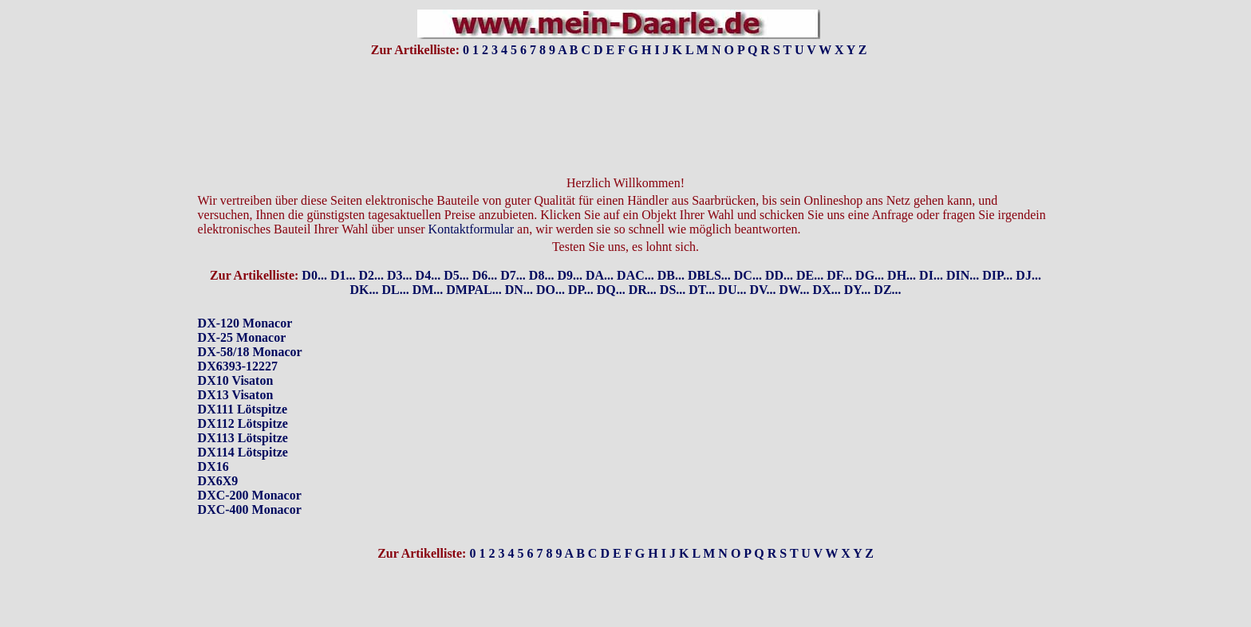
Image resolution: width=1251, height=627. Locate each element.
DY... (857, 262)
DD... (779, 248)
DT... (702, 262)
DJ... (1028, 248)
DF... (839, 248)
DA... (600, 248)
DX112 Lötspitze (243, 396)
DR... (643, 262)
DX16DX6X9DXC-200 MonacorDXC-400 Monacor (250, 461)
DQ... (611, 262)
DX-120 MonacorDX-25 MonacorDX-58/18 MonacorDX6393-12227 (250, 317)
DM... (428, 262)
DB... (671, 248)
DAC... (635, 248)
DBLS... (709, 248)
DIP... (997, 248)
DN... (519, 262)
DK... (363, 262)
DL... (394, 262)
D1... (343, 248)
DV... (762, 262)
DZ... (887, 262)
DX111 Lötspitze (242, 382)
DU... (732, 262)
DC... (748, 248)
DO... (550, 262)
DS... (672, 262)
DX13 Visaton (236, 367)
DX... (827, 262)
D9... (569, 248)
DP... (581, 262)
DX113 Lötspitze (243, 410)
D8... (541, 248)
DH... (901, 248)
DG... (869, 248)
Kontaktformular (471, 202)
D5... (456, 248)
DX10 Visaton (236, 353)
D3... (399, 248)
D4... (428, 248)
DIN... (962, 248)
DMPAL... (473, 262)
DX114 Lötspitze (243, 425)
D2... (371, 248)
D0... (314, 248)
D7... (513, 248)
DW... (794, 262)
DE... (809, 248)
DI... (931, 248)
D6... (485, 248)
